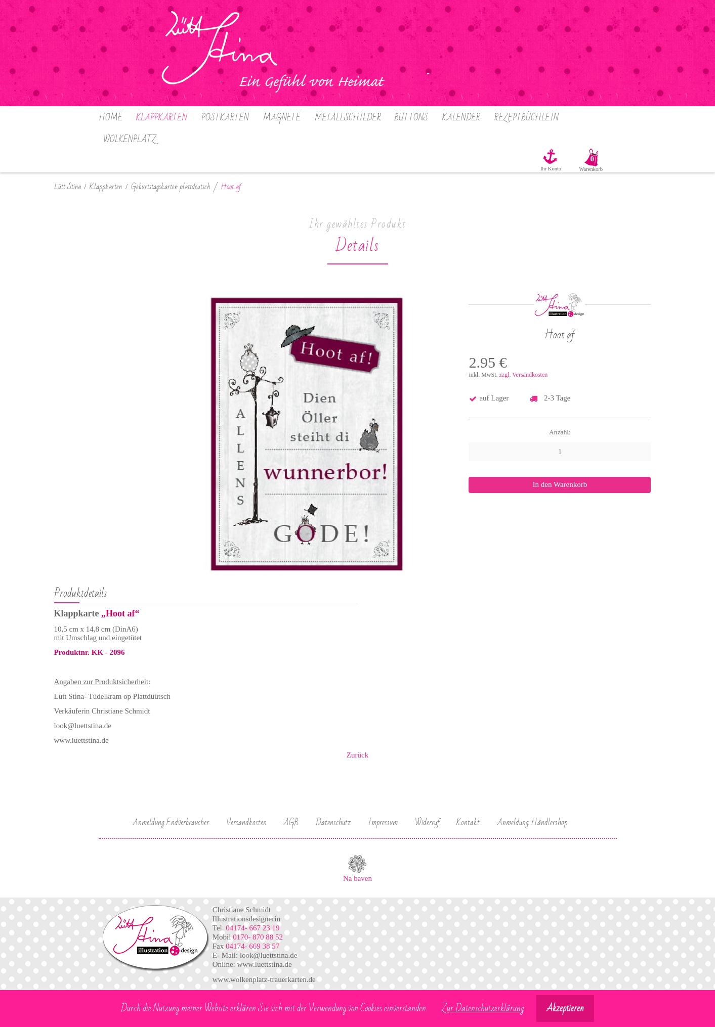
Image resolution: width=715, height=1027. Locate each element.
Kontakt (468, 822)
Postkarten (225, 117)
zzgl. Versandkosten (523, 374)
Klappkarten (161, 117)
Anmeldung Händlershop (532, 822)
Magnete (282, 117)
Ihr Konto (550, 168)
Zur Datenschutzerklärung (483, 1008)
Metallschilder (348, 117)
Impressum (383, 822)
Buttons (411, 117)
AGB (291, 822)
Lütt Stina (67, 187)
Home (110, 117)
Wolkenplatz (129, 139)
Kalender (461, 117)
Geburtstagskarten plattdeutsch (171, 187)
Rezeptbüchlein (526, 117)
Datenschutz (333, 822)
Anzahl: (560, 432)
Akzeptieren (565, 1008)
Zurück (357, 755)
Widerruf (427, 822)
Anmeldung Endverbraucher (171, 822)
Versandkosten (246, 822)
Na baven (357, 878)
